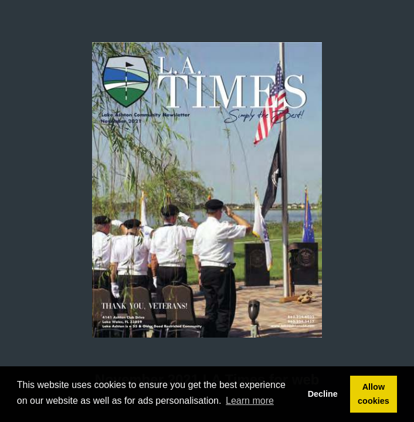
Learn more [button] (250, 401)
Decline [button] (323, 394)
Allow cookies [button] (373, 394)
